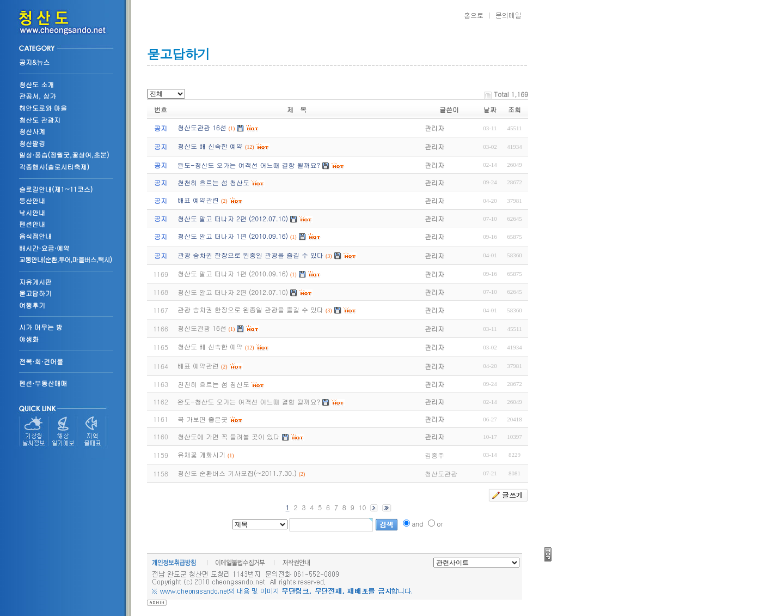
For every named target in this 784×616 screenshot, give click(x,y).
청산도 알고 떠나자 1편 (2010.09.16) (232, 273)
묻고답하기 (35, 293)
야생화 (29, 338)
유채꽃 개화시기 (201, 454)
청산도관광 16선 (201, 328)
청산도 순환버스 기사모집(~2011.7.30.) (237, 473)
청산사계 (32, 131)
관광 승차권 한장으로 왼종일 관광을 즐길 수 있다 (250, 309)
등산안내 (32, 200)
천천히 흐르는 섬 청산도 (213, 384)
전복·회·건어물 (41, 361)
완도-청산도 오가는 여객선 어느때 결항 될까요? (248, 401)
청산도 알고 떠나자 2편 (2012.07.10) (232, 292)
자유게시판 (35, 281)
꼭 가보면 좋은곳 (202, 419)
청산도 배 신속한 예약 (210, 346)
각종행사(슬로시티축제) (54, 166)
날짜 (490, 109)
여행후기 (32, 305)
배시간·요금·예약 (44, 247)
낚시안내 (32, 212)
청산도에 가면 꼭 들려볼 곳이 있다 (228, 436)
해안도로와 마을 (43, 107)
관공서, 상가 (37, 95)
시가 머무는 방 (41, 326)
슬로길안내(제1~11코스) (56, 189)
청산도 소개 (36, 84)
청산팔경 (32, 143)
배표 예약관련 (198, 365)
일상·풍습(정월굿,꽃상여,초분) (64, 154)
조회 (514, 109)
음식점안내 (35, 235)
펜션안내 (32, 223)
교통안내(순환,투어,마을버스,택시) (65, 259)
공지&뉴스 (34, 62)
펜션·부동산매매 (43, 383)
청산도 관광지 (39, 119)
